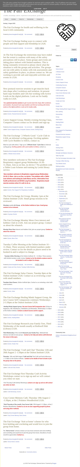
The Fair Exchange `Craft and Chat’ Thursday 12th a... (65, 273)
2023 (59, 184)
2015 (59, 321)
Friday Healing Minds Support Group (65, 109)
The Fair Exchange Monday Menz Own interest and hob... (65, 246)
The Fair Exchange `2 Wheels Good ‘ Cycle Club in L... (65, 231)
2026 (59, 177)
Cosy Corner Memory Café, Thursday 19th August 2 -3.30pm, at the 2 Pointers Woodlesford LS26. (26, 399)
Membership (30, 19)
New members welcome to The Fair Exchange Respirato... (65, 236)
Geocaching (59, 114)
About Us (21, 19)
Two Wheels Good (61, 163)
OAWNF (58, 127)
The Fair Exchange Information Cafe (65, 158)
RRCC (57, 139)
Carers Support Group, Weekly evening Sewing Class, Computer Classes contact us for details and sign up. (27, 121)
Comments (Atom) (31, 452)
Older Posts (48, 447)
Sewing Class (59, 147)
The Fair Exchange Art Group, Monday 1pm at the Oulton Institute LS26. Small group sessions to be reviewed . (25, 198)
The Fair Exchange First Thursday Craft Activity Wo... (65, 278)
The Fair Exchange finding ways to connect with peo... (64, 210)
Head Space (59, 119)
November (62, 193)
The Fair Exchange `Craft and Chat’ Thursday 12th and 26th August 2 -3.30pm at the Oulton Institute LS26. (28, 351)
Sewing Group (39, 129)
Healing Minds (16, 317)
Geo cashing (59, 111)
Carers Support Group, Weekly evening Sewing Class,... (65, 225)
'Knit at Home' (11, 441)
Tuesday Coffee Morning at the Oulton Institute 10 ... (65, 252)
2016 (59, 319)
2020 (59, 310)
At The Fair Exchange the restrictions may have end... (65, 215)
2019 (59, 312)
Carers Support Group (13, 129)
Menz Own (15, 238)
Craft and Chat (11, 367)
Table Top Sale (60, 155)
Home (6, 19)
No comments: (29, 34)
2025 (59, 180)
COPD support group (61, 90)
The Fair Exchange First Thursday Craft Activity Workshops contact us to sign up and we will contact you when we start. (26, 376)
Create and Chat (12, 267)
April (60, 300)
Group (57, 117)
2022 (59, 187)
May (60, 297)
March (61, 302)
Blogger (54, 463)
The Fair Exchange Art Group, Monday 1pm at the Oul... (65, 241)
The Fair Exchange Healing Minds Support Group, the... (65, 262)
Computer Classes (25, 129)
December (62, 191)
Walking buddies (60, 166)
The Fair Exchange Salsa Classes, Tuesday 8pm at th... (65, 257)
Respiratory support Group (63, 137)
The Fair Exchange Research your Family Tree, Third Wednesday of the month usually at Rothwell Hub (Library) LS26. (27, 326)
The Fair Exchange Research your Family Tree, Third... (65, 267)
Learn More (37, 8)
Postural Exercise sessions (19, 114)
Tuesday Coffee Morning (28, 267)
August (61, 201)
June (60, 295)
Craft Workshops (12, 391)
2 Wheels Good (12, 153)
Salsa (13, 291)
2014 (59, 324)
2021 (59, 189)
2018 (59, 314)
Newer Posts (8, 447)
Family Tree (15, 344)
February (61, 304)
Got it (45, 8)
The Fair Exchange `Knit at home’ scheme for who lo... (65, 288)
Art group (9, 214)
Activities (13, 19)
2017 (59, 317)
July (60, 293)
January (61, 307)
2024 (59, 182)
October (61, 196)
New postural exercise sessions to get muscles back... (65, 220)
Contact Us (39, 19)
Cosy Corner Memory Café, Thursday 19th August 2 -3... (65, 283)
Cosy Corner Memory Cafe (15, 415)
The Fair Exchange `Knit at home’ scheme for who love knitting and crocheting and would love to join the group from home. (27, 424)
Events (9, 114)
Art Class (58, 74)
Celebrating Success (61, 85)
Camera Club (59, 79)
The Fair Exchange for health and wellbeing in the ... (65, 204)
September (62, 198)
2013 (59, 326)
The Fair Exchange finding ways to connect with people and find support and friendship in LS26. (25, 42)
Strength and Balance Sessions (64, 153)
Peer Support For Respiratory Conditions (23, 190)
